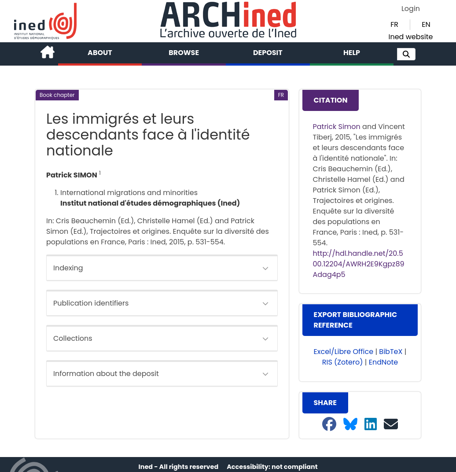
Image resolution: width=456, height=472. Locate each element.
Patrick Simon (336, 127)
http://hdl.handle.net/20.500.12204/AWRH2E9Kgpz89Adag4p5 (359, 264)
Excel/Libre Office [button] (344, 352)
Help (351, 53)
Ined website (410, 37)
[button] (406, 54)
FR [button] (394, 24)
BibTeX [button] (390, 352)
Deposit (268, 53)
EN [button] (426, 24)
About (100, 53)
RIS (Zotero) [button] (342, 362)
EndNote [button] (383, 362)
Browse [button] (184, 53)
